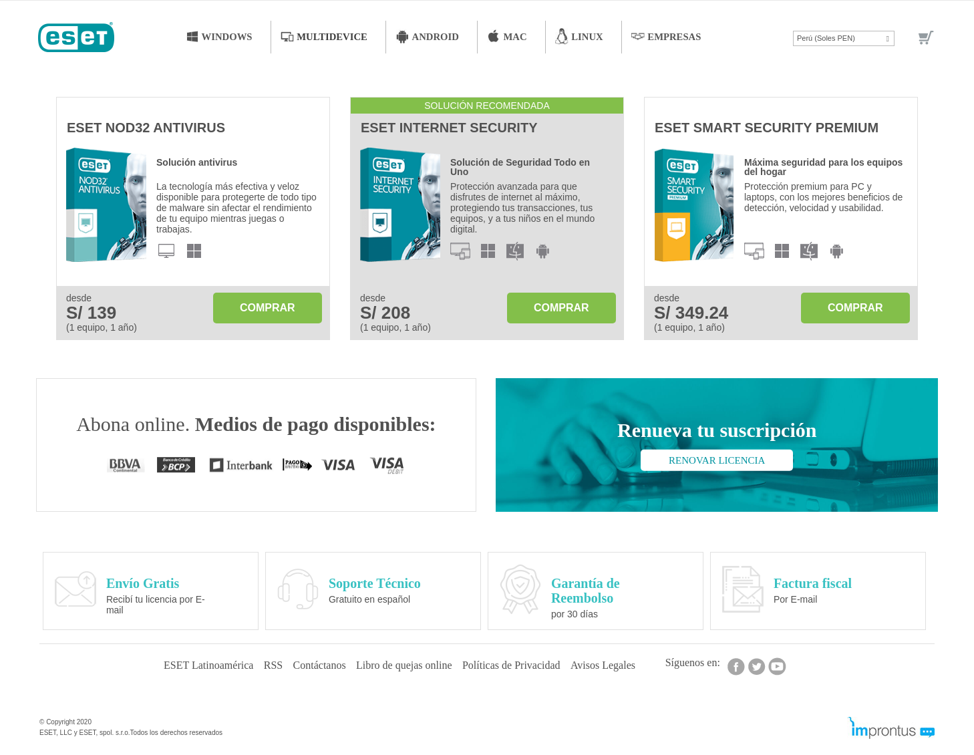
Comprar (267, 306)
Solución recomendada (486, 104)
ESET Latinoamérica (191, 662)
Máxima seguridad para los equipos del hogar (823, 166)
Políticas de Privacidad (521, 662)
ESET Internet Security (449, 126)
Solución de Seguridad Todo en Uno (520, 166)
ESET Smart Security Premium (766, 126)
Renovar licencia (717, 459)
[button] (843, 38)
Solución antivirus (196, 161)
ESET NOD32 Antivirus (146, 126)
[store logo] (72, 38)
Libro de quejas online (407, 662)
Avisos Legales (619, 662)
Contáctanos (315, 662)
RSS (263, 662)
